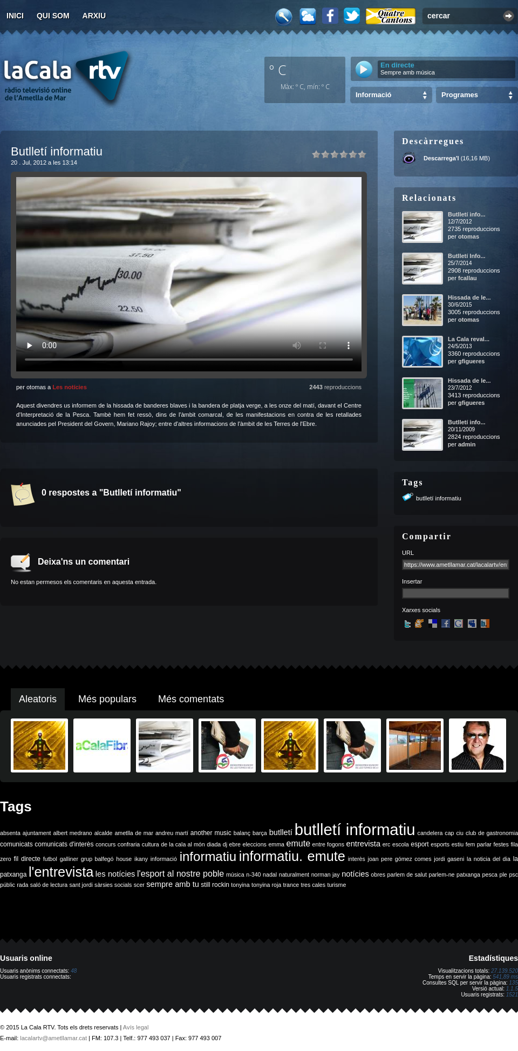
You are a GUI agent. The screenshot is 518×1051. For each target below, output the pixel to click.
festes (500, 844)
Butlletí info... (467, 214)
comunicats (16, 844)
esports (440, 844)
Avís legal (136, 1027)
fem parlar (479, 844)
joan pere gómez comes (400, 859)
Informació (373, 95)
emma (276, 844)
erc (387, 844)
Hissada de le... (469, 297)
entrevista (363, 843)
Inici (15, 15)
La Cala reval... (468, 339)
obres (378, 874)
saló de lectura (48, 885)
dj (225, 844)
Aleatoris (38, 699)
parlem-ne (442, 874)
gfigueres (471, 361)
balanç (242, 833)
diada (214, 844)
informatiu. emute (292, 856)
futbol (50, 859)
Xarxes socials (421, 610)
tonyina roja (266, 885)
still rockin (215, 885)
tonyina (240, 885)
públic (7, 885)
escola (400, 844)
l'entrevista (61, 871)
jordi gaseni (449, 859)
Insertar (412, 581)
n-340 (253, 874)
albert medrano (72, 833)
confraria (129, 844)
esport (419, 844)
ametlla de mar (133, 833)
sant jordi (81, 885)
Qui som (53, 15)
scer (139, 885)
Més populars (107, 699)
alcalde (103, 833)
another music (210, 833)
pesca (489, 874)
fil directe (27, 859)
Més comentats (191, 699)
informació (164, 859)
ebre (235, 844)
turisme (336, 885)
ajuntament (37, 833)
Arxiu (94, 15)
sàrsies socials (113, 885)
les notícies (115, 874)
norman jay (325, 874)
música (235, 874)
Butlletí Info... (467, 256)
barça (260, 833)
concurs (105, 844)
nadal (270, 874)
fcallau (467, 278)
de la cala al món (183, 844)
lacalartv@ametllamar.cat (53, 1038)
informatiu (208, 856)
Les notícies (69, 387)
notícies (355, 874)
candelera (430, 833)
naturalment (294, 874)
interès (356, 859)
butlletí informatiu (438, 498)
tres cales (313, 885)
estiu (458, 844)
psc (513, 874)
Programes (459, 95)
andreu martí (171, 833)
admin (466, 444)
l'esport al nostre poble (180, 873)
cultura (150, 844)
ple (503, 874)
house (124, 859)
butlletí (280, 832)
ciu (460, 833)
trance (291, 885)
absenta (10, 833)
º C (278, 69)
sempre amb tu (172, 884)
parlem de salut (407, 874)
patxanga (468, 874)
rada (22, 885)
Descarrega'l (441, 158)
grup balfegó (97, 859)
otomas (468, 236)
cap (449, 833)
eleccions (254, 844)
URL (408, 553)
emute (298, 843)
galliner (69, 859)
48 (74, 971)
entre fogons (328, 844)
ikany (141, 859)
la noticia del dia (488, 859)
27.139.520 (504, 971)
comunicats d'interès (64, 844)
